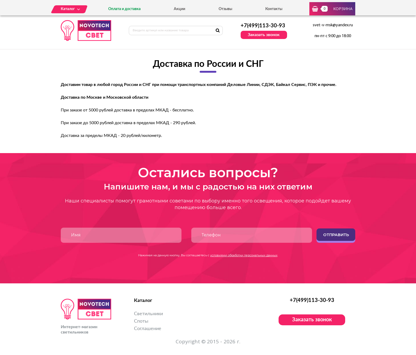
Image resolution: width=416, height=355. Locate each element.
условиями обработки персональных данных (244, 255)
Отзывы (225, 9)
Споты (141, 321)
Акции (179, 9)
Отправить (336, 234)
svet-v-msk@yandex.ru (333, 25)
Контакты (273, 9)
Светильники (148, 313)
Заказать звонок (264, 35)
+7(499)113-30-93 (263, 25)
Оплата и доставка (124, 9)
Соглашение (147, 328)
